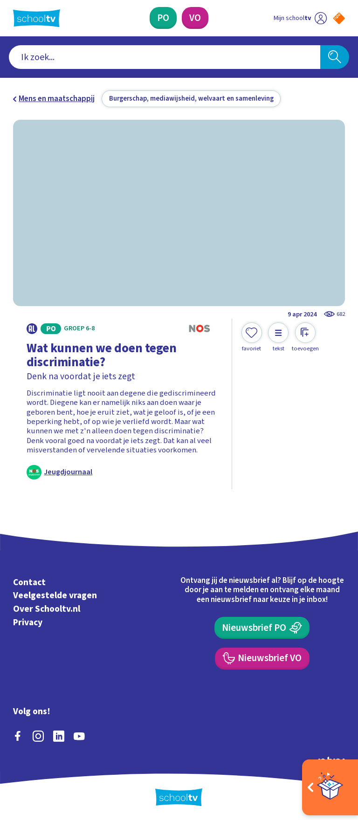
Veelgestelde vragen (55, 594)
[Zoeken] (334, 57)
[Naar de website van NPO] (339, 18)
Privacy (27, 621)
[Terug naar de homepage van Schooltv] (36, 18)
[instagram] (38, 734)
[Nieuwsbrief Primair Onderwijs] (262, 626)
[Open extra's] (330, 787)
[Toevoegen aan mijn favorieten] (251, 337)
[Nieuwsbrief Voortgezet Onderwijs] (262, 657)
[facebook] (17, 734)
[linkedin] (58, 734)
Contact (29, 581)
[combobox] (165, 57)
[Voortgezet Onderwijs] (195, 18)
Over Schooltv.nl (46, 607)
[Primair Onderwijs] (163, 18)
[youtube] (79, 734)
